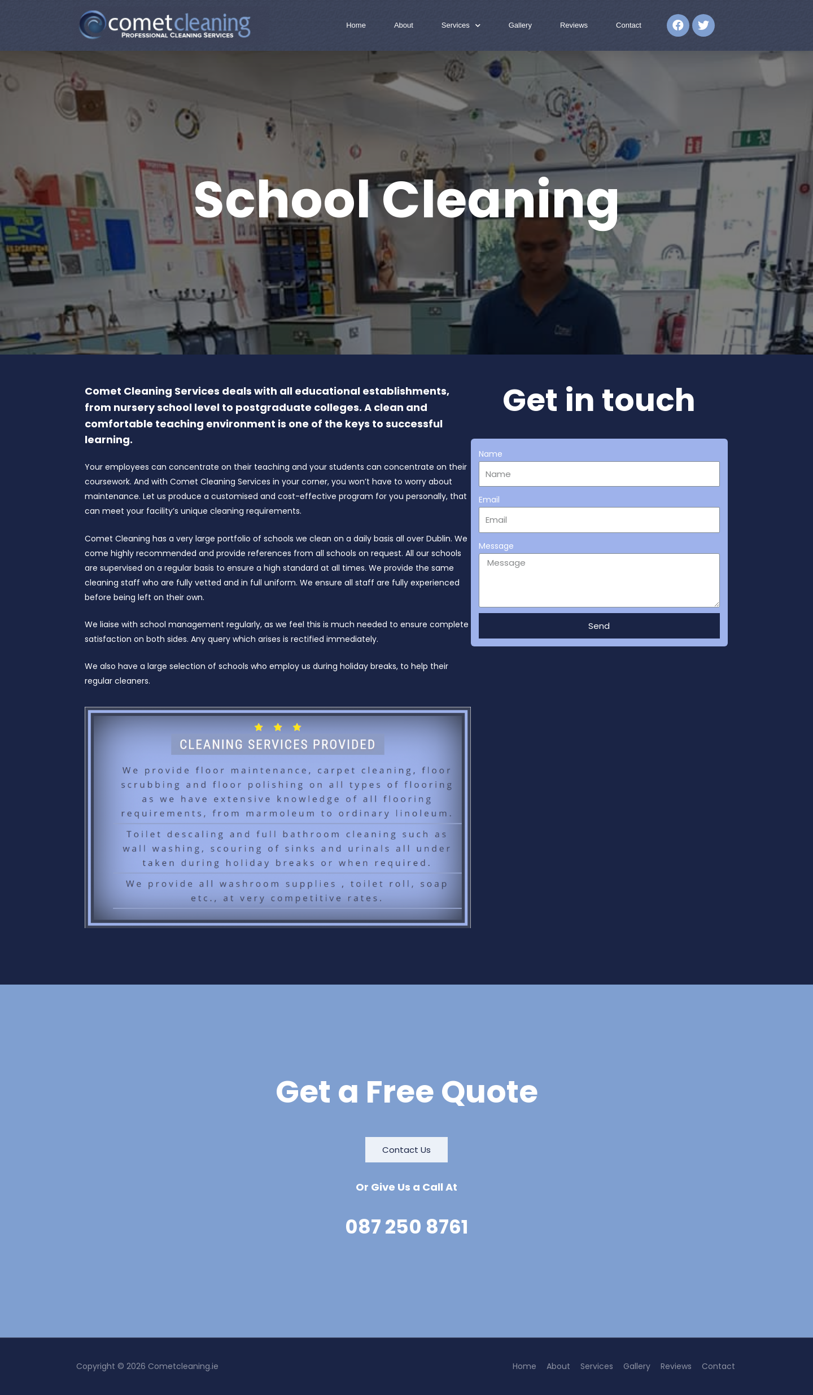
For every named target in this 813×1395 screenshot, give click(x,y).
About (403, 25)
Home (356, 25)
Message (496, 546)
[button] (406, 1149)
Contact (628, 25)
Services (461, 25)
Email (489, 499)
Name (490, 454)
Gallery (520, 25)
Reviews (574, 25)
